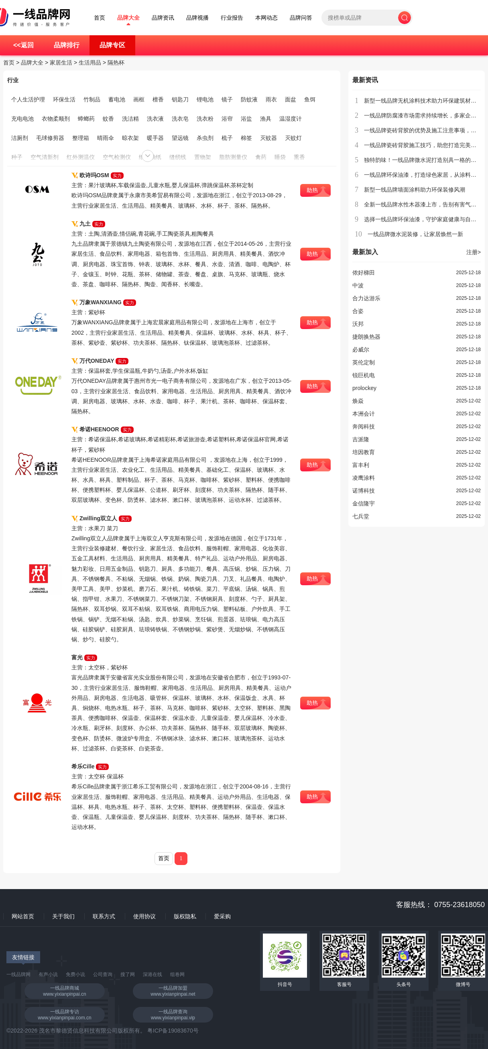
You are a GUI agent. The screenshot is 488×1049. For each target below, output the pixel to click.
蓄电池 (116, 99)
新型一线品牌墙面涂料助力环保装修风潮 (414, 189)
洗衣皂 (180, 118)
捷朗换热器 (366, 336)
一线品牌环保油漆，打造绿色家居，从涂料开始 (423, 175)
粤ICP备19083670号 (173, 1030)
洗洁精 (130, 118)
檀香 (158, 99)
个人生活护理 (28, 99)
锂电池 (205, 99)
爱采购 (222, 916)
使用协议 (144, 916)
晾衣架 (130, 138)
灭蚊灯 (293, 138)
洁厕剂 (19, 138)
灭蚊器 (268, 138)
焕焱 (358, 401)
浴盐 (246, 118)
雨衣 (271, 99)
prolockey (364, 388)
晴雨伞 (105, 138)
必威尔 (360, 349)
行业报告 (232, 17)
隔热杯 (116, 62)
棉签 (246, 138)
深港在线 (152, 974)
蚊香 (108, 118)
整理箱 (80, 138)
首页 (99, 17)
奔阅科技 (363, 426)
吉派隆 (360, 439)
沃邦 (358, 324)
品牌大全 (128, 17)
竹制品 (91, 99)
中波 (358, 285)
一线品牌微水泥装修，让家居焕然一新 (415, 234)
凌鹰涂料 (363, 478)
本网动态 (266, 17)
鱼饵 (309, 99)
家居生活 (61, 62)
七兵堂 (360, 516)
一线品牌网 (18, 974)
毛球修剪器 (50, 138)
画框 (138, 99)
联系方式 (104, 916)
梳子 (227, 138)
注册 (473, 252)
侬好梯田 (363, 272)
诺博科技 (363, 490)
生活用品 (90, 62)
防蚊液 (249, 99)
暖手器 (155, 138)
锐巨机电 (363, 375)
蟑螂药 (86, 118)
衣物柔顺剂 (56, 118)
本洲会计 (363, 413)
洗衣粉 (205, 118)
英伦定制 (363, 362)
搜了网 (127, 974)
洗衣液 (155, 118)
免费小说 (75, 974)
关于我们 (63, 916)
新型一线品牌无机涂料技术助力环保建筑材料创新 (426, 100)
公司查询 (102, 974)
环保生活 (64, 99)
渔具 (265, 118)
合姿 (358, 311)
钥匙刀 (180, 99)
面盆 (290, 99)
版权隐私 (185, 916)
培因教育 (363, 452)
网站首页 (23, 916)
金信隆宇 (363, 503)
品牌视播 (197, 17)
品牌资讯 (163, 17)
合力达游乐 (366, 298)
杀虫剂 (205, 138)
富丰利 (360, 465)
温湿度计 (290, 118)
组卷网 (177, 974)
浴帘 (227, 118)
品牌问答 (301, 17)
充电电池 (22, 118)
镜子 (227, 99)
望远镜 (180, 138)
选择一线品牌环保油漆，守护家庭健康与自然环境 (426, 219)
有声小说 (48, 974)
